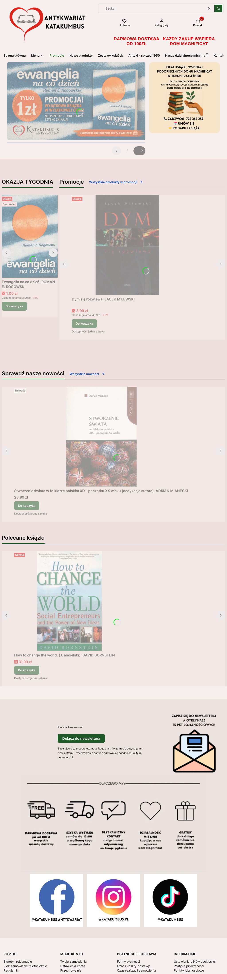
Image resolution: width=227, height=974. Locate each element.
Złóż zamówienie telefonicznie (25, 966)
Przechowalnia (70, 970)
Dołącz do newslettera (81, 738)
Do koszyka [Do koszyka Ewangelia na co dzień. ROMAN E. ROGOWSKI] (14, 306)
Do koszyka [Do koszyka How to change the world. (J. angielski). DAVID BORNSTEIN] (26, 670)
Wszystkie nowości (87, 374)
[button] (218, 8)
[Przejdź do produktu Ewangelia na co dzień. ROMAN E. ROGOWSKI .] (30, 236)
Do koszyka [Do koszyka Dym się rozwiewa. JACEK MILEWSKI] (84, 323)
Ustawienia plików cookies (193, 961)
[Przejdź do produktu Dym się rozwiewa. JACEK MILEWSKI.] (127, 245)
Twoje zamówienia (73, 961)
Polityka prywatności (189, 966)
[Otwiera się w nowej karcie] (56, 900)
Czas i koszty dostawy (133, 966)
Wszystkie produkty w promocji (116, 182)
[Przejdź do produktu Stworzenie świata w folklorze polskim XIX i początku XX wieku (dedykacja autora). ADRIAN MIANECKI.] (101, 437)
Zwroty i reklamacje (18, 961)
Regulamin (11, 970)
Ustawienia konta (72, 966)
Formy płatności (128, 961)
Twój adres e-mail (70, 727)
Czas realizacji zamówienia (136, 970)
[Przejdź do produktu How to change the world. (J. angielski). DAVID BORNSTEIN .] (69, 601)
